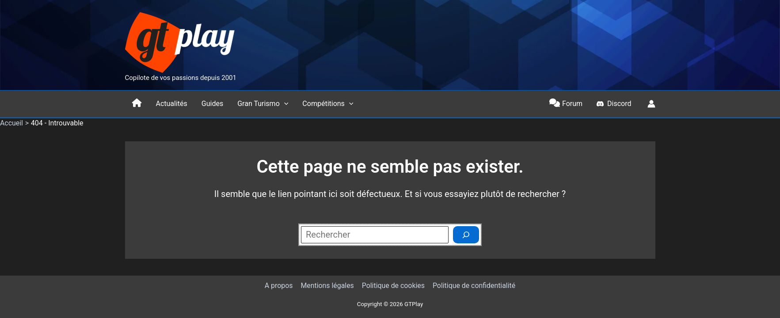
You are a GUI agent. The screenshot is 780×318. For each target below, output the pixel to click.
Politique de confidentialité (473, 285)
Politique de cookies (392, 285)
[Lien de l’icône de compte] (651, 104)
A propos (279, 285)
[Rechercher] (466, 234)
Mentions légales (327, 285)
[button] (284, 104)
